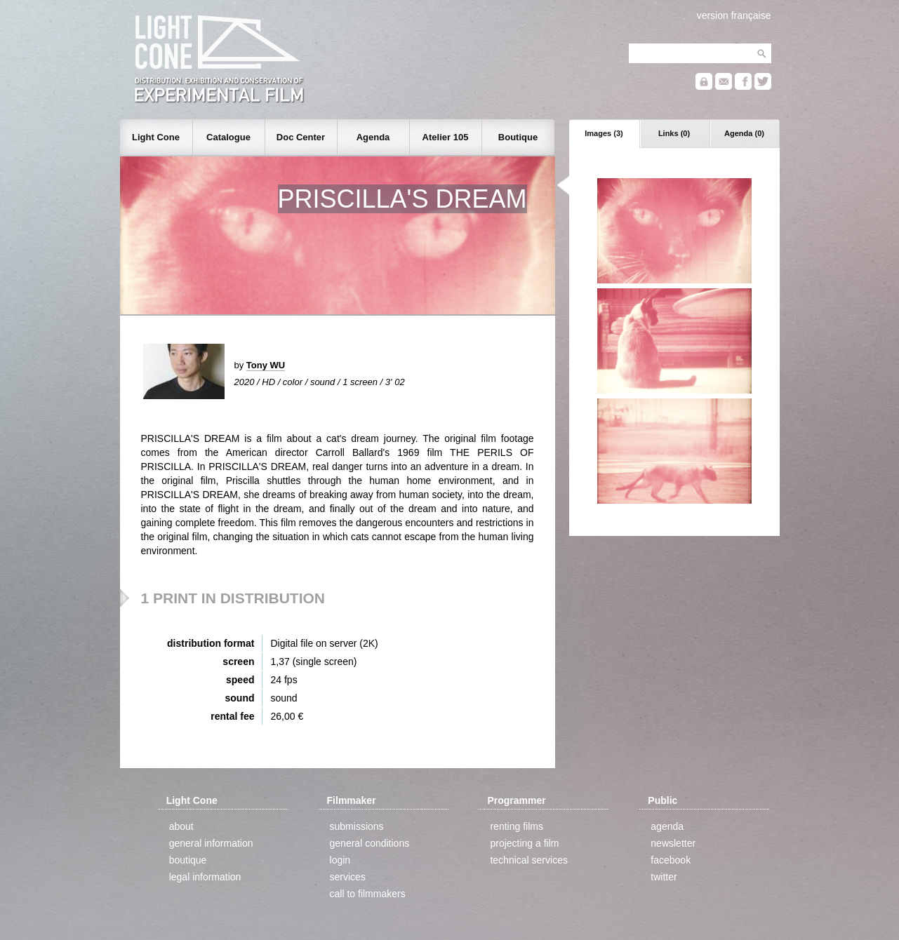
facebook (671, 860)
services (348, 876)
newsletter (673, 843)
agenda (667, 826)
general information (211, 843)
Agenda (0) (744, 133)
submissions (357, 826)
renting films (516, 826)
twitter (664, 876)
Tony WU (265, 365)
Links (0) (674, 133)
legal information (205, 876)
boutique (188, 860)
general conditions (370, 843)
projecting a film (524, 843)
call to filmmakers (368, 893)
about (181, 826)
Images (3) (603, 133)
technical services (529, 860)
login (340, 860)
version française (734, 15)
